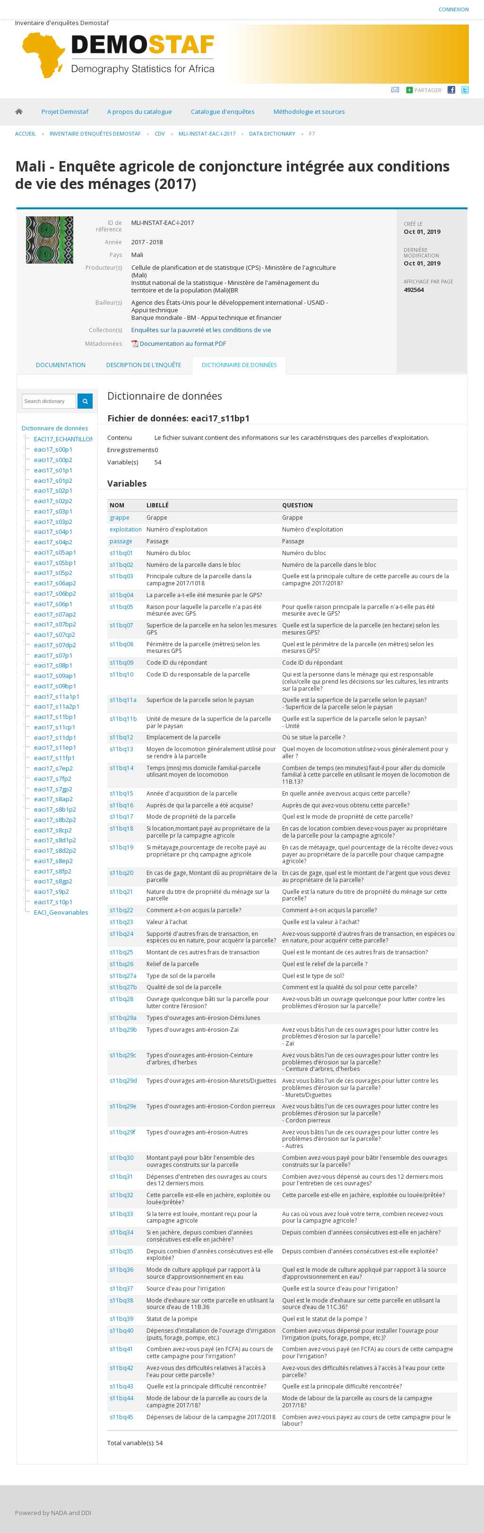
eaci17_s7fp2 (52, 778)
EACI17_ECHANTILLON (64, 439)
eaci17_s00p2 (53, 459)
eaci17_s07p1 (53, 655)
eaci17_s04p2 (53, 542)
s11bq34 (121, 1232)
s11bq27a (123, 976)
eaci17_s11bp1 (55, 716)
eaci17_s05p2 (53, 572)
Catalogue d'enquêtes (223, 111)
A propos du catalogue (139, 111)
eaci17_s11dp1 (55, 737)
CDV (160, 133)
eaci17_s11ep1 (55, 747)
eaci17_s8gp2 (53, 881)
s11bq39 (121, 1319)
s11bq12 (121, 737)
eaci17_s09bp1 (55, 686)
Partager (428, 90)
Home (19, 111)
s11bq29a (123, 1018)
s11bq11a (123, 700)
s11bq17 (121, 817)
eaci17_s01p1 (53, 470)
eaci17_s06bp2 (55, 593)
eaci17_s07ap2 (55, 614)
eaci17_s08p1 (53, 665)
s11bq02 (121, 565)
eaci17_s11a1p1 (56, 696)
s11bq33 (121, 1214)
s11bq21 (121, 892)
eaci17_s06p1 (53, 604)
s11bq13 (121, 749)
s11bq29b (123, 1030)
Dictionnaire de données (55, 428)
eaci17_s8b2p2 (55, 819)
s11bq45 (121, 1417)
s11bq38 (121, 1300)
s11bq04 (121, 595)
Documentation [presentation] (61, 365)
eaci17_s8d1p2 (55, 840)
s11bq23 (121, 922)
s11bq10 (121, 674)
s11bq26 (121, 964)
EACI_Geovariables (61, 912)
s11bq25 (121, 952)
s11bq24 (121, 934)
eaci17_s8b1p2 (55, 809)
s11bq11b (123, 719)
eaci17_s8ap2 (53, 799)
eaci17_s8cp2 (53, 830)
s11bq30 (121, 1158)
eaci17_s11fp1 (54, 758)
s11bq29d (123, 1081)
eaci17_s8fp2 (52, 871)
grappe (120, 518)
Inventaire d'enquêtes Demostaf (95, 133)
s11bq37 (121, 1289)
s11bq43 (121, 1386)
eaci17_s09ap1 (55, 675)
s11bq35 (121, 1251)
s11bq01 (121, 553)
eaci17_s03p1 (53, 511)
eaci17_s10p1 (53, 902)
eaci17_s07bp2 (55, 624)
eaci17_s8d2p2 (55, 850)
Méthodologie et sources (309, 111)
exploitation (126, 529)
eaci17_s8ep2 (53, 861)
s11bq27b (123, 987)
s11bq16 (121, 805)
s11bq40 (121, 1331)
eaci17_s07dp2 (55, 645)
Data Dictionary (272, 133)
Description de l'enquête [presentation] (143, 365)
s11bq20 (121, 873)
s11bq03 (121, 576)
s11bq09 (121, 663)
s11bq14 (121, 768)
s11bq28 (121, 999)
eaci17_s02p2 (53, 501)
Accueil (25, 133)
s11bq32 (121, 1195)
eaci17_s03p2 (53, 521)
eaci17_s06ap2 (55, 583)
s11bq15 (121, 793)
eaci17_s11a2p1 (56, 706)
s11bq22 (121, 910)
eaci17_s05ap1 (55, 552)
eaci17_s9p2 (51, 891)
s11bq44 (121, 1398)
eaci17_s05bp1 (55, 562)
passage (121, 541)
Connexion (454, 9)
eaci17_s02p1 (53, 490)
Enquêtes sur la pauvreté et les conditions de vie (201, 329)
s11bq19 (121, 847)
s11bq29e (123, 1106)
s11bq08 (121, 644)
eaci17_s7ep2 (53, 768)
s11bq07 (121, 625)
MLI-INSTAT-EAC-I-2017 (207, 133)
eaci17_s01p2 (53, 480)
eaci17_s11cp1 (54, 727)
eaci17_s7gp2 (53, 789)
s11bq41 (121, 1349)
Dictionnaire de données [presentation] (239, 365)
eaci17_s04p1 (53, 531)
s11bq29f (122, 1132)
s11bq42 (121, 1368)
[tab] (60, 365)
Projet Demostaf (65, 111)
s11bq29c (123, 1055)
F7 (312, 133)
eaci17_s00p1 (53, 449)
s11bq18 (121, 828)
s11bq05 (121, 607)
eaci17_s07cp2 (54, 634)
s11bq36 (121, 1270)
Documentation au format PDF (178, 343)
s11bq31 (121, 1177)
